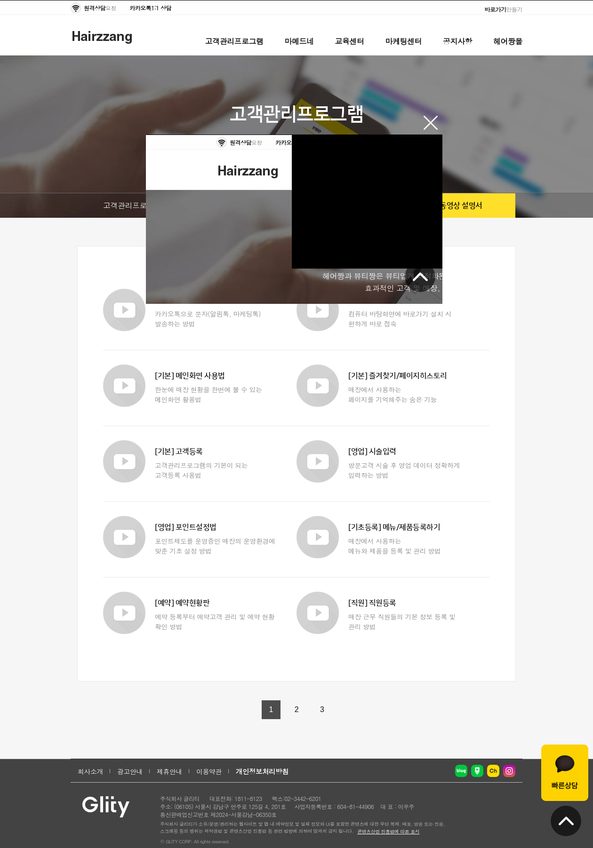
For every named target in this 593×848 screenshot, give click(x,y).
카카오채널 (493, 771)
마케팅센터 (403, 41)
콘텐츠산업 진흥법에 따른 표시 (388, 831)
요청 (100, 8)
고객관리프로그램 (234, 41)
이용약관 (209, 771)
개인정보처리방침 (262, 771)
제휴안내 (169, 771)
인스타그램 (509, 771)
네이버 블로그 (461, 771)
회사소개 (90, 771)
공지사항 (457, 41)
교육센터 (349, 41)
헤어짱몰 (507, 41)
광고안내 (130, 771)
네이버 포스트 (477, 771)
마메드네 (299, 41)
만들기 (504, 9)
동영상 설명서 (461, 205)
